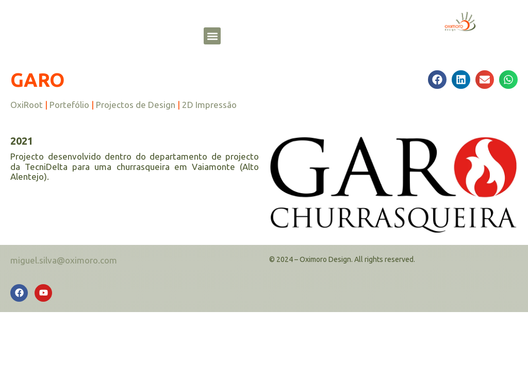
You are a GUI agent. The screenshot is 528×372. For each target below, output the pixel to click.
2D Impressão (209, 105)
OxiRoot (26, 105)
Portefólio (69, 105)
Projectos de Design (135, 105)
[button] (212, 35)
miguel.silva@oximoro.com (63, 260)
